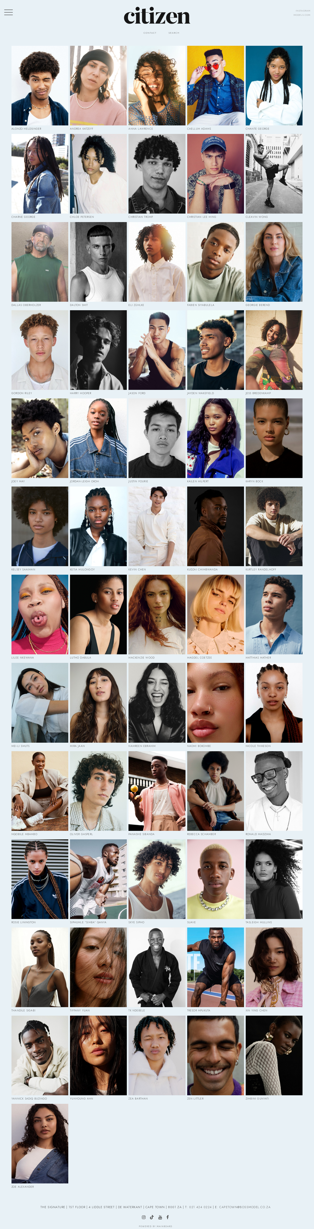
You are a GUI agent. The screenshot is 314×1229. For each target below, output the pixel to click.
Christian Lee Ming (202, 217)
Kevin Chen (137, 569)
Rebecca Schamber (201, 834)
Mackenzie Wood (141, 658)
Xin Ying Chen (257, 1010)
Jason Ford (137, 393)
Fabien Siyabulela (200, 305)
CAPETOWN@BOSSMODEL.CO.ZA (245, 1207)
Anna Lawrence (140, 129)
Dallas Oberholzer (26, 305)
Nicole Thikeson (258, 746)
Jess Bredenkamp (258, 393)
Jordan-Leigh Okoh (84, 481)
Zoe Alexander (22, 1187)
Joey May (18, 481)
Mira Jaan (77, 746)
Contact (150, 32)
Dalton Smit (79, 305)
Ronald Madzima (258, 834)
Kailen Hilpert (198, 481)
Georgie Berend (258, 305)
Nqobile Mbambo (24, 834)
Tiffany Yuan (80, 1010)
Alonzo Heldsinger (26, 129)
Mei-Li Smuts (20, 746)
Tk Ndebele (136, 1010)
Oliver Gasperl (81, 834)
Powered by (155, 1226)
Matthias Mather (258, 658)
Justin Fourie (138, 481)
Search (174, 32)
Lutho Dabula (80, 658)
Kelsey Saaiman (23, 569)
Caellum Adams (199, 129)
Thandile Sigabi (23, 1010)
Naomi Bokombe (199, 746)
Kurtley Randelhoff (261, 569)
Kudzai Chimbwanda (202, 569)
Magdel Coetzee (199, 658)
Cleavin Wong (257, 217)
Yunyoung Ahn (81, 1099)
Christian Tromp (140, 217)
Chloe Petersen (82, 217)
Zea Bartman (138, 1099)
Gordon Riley (21, 393)
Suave (191, 922)
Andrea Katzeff (81, 129)
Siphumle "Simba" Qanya (88, 922)
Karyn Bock (254, 481)
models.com (302, 15)
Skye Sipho (136, 922)
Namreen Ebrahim (142, 746)
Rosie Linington (23, 922)
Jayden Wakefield (200, 393)
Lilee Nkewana (22, 658)
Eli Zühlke (136, 305)
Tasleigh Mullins (259, 922)
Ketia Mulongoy (82, 569)
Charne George (23, 217)
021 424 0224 (200, 1207)
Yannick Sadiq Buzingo (29, 1099)
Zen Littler (195, 1099)
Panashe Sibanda (141, 834)
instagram (303, 10)
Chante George (258, 129)
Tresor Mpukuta (199, 1010)
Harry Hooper (80, 393)
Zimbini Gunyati (257, 1099)
